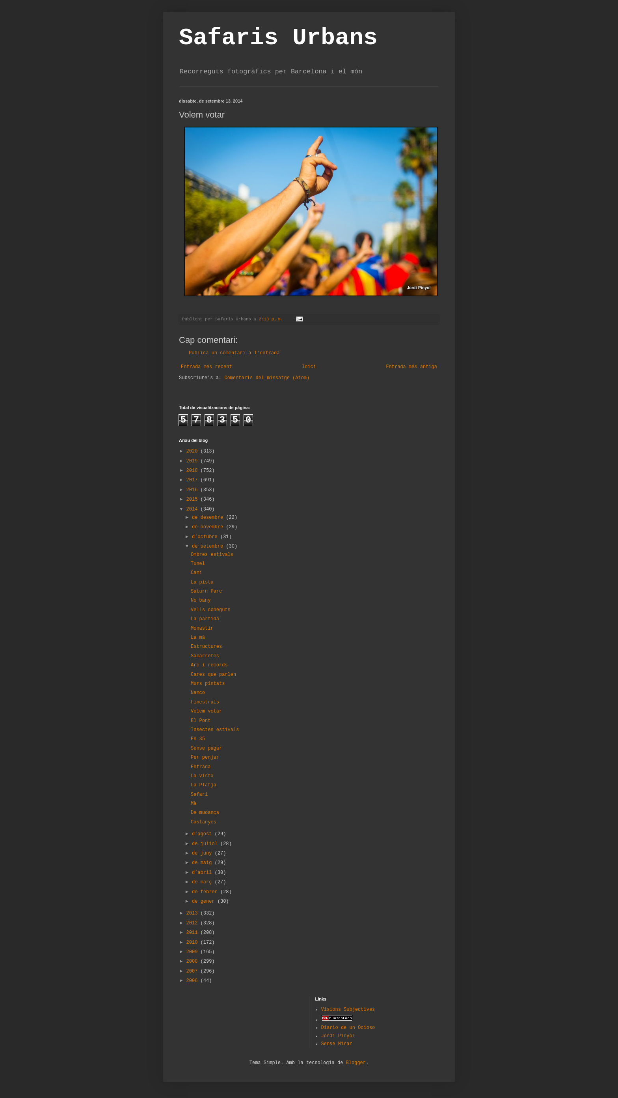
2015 (193, 499)
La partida (205, 619)
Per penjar (205, 757)
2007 (193, 971)
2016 (193, 490)
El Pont (200, 721)
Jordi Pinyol (338, 1036)
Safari (199, 794)
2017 (193, 480)
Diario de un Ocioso (348, 1028)
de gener (205, 901)
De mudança (205, 813)
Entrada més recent (206, 367)
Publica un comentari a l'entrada (234, 353)
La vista (202, 776)
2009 (193, 952)
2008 (193, 961)
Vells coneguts (211, 610)
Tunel (198, 564)
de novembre (209, 527)
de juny (203, 853)
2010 (193, 942)
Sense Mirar (336, 1044)
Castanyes (203, 822)
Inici (309, 367)
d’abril (203, 872)
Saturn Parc (206, 591)
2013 (193, 913)
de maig (203, 863)
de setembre (209, 546)
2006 (193, 981)
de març (203, 882)
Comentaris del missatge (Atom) (266, 378)
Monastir (202, 628)
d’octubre (206, 537)
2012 (193, 923)
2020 (193, 451)
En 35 (198, 739)
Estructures (206, 646)
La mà (198, 637)
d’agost (203, 834)
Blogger (356, 1063)
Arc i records (209, 665)
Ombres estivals (212, 554)
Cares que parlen (213, 674)
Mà (193, 803)
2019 (193, 461)
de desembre (209, 517)
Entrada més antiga (411, 367)
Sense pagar (206, 748)
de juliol (206, 844)
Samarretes (205, 656)
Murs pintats (208, 683)
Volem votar (206, 711)
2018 (193, 470)
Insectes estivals (215, 730)
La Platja (203, 785)
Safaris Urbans (278, 37)
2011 (193, 932)
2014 (193, 509)
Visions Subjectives (348, 1009)
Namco (198, 693)
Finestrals (205, 702)
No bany (200, 600)
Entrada (200, 767)
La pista (202, 582)
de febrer (206, 892)
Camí (196, 573)
